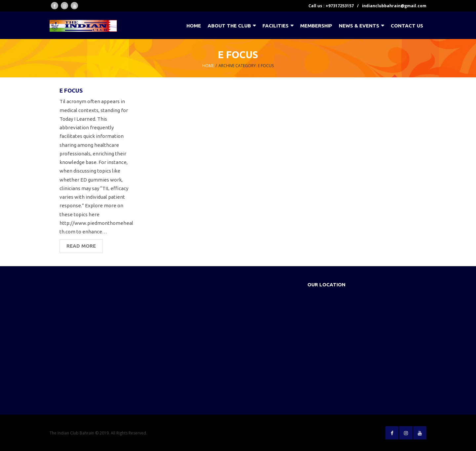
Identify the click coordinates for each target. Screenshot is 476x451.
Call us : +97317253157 (331, 6)
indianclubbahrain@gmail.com (394, 6)
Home (208, 65)
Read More (81, 246)
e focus (71, 90)
